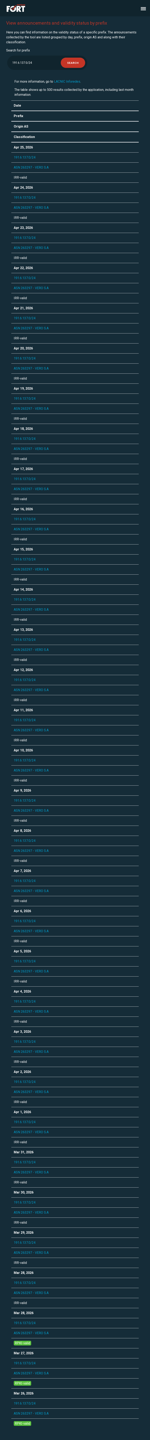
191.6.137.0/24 (24, 157)
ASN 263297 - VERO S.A (31, 167)
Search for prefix (18, 50)
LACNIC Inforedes (67, 81)
